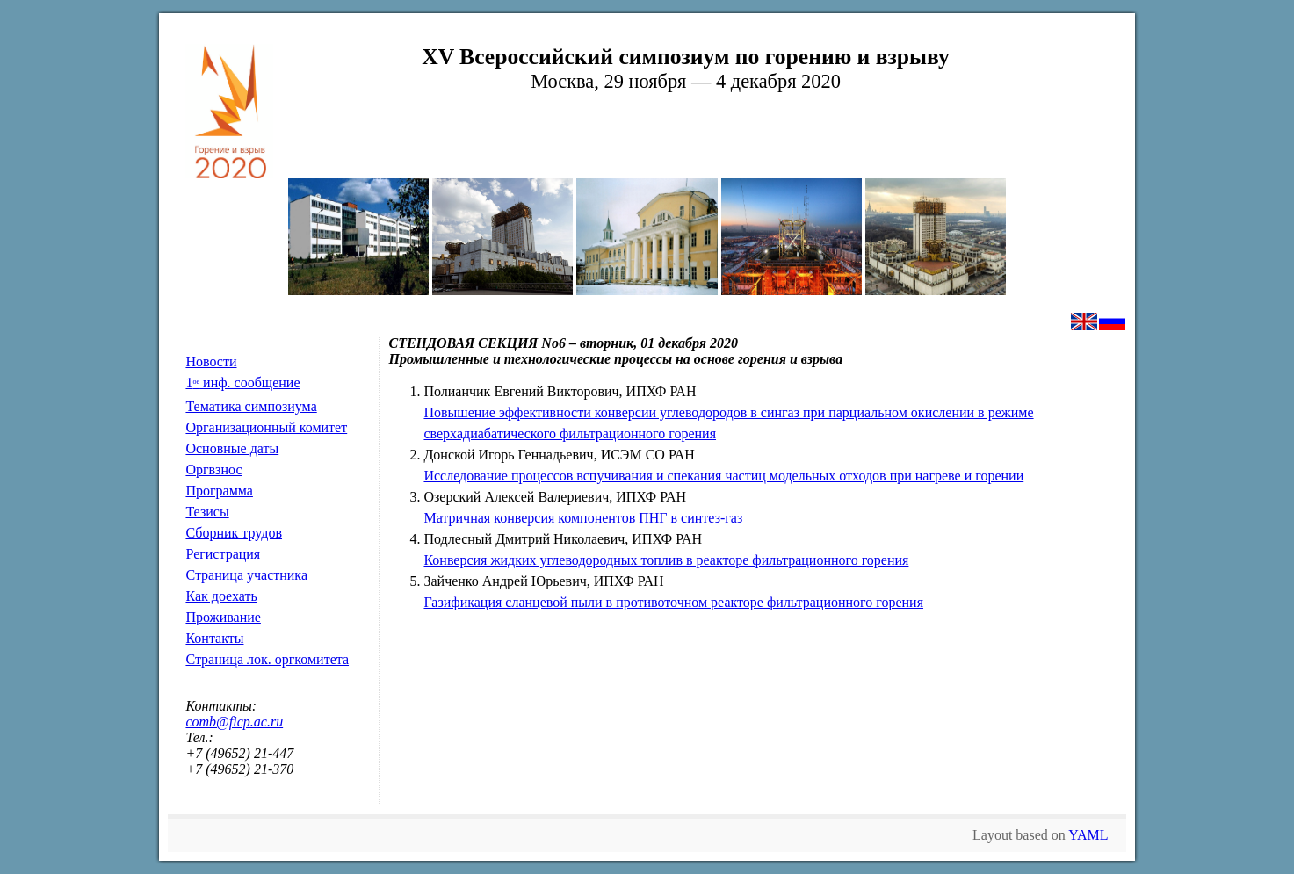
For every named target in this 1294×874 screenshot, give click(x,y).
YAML (1088, 834)
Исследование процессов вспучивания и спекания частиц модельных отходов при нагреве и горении (723, 475)
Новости (210, 361)
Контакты (214, 638)
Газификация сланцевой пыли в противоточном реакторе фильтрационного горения (673, 602)
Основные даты (231, 448)
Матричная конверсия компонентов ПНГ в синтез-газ (582, 517)
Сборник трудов (233, 532)
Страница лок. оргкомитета (267, 659)
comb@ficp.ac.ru (234, 721)
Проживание (222, 617)
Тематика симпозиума (250, 406)
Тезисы (206, 511)
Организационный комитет (266, 427)
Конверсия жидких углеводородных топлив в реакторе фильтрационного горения (665, 560)
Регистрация (222, 553)
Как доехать (221, 596)
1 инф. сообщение (242, 382)
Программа (218, 490)
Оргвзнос (213, 469)
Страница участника (246, 574)
